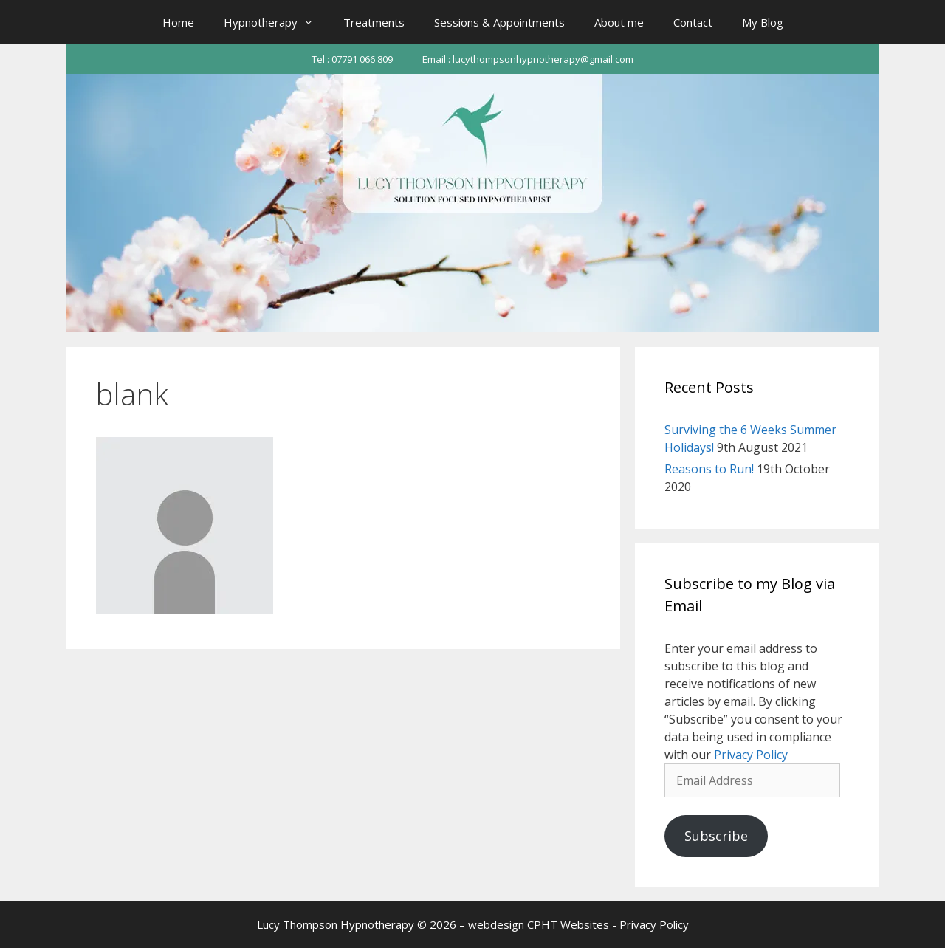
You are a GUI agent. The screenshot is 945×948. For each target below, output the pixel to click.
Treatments (374, 22)
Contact (692, 22)
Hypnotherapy (276, 22)
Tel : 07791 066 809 (352, 59)
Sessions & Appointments (499, 22)
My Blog (762, 22)
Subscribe (716, 836)
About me (619, 22)
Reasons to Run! (709, 469)
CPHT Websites (568, 924)
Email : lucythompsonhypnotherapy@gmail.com (527, 59)
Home (178, 22)
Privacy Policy (751, 754)
